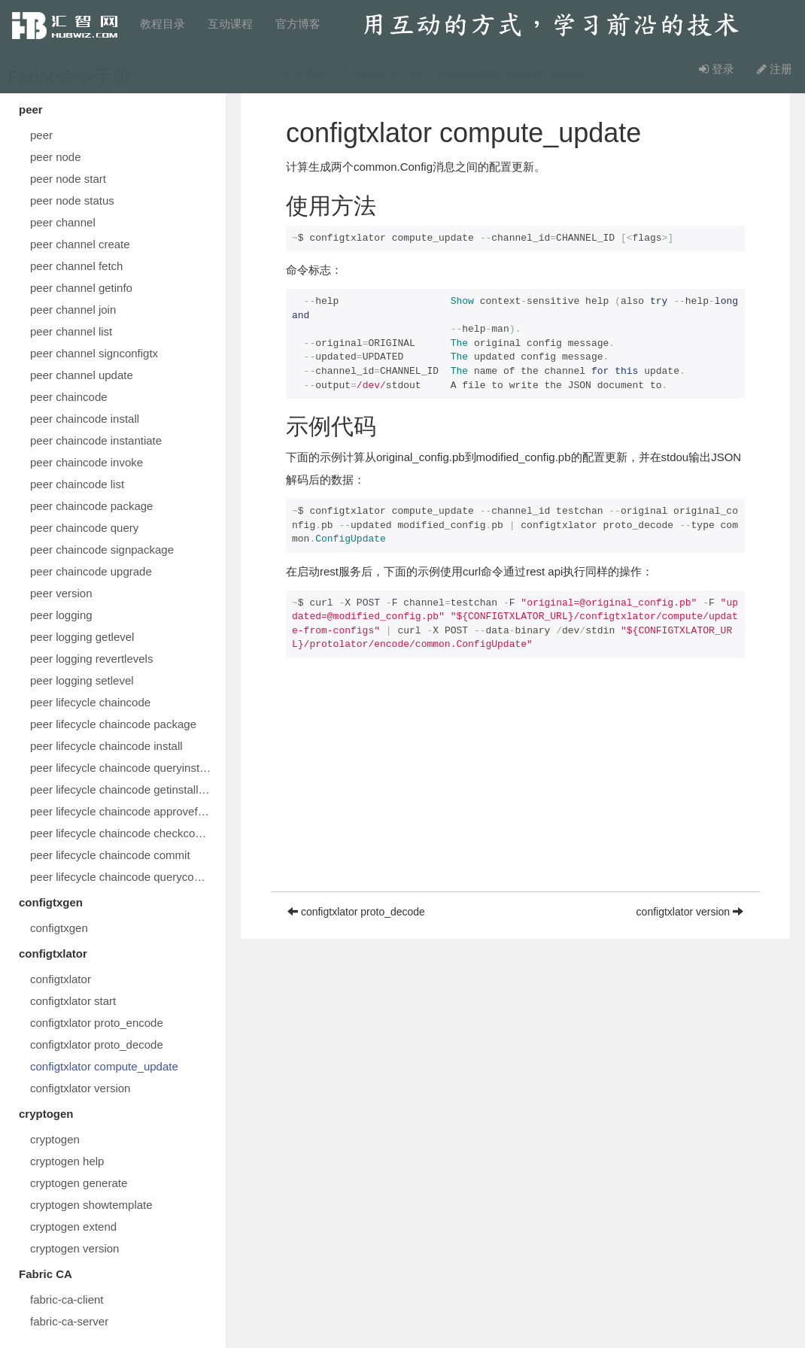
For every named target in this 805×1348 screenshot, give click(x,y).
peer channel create (80, 244)
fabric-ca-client (67, 1299)
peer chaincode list (77, 484)
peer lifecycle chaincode (90, 702)
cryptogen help (67, 1161)
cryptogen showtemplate (91, 1204)
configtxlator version (80, 1088)
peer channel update (81, 375)
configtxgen (59, 927)
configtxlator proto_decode (96, 1044)
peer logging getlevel (82, 636)
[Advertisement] (515, 786)
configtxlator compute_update (104, 1066)
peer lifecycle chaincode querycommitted (124, 876)
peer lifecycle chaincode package (113, 724)
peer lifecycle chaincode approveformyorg (124, 811)
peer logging (61, 615)
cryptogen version (74, 1248)
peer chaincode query (84, 527)
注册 (774, 68)
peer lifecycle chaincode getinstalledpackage (124, 789)
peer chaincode (69, 396)
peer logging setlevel (82, 680)
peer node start (68, 178)
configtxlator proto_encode (96, 1022)
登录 (716, 68)
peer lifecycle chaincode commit (110, 855)
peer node (55, 156)
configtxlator (60, 979)
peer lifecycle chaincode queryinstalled (124, 767)
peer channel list (71, 331)
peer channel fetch (76, 266)
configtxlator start (73, 1000)
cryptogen (55, 1139)
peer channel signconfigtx (94, 353)
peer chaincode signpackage (102, 549)
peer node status (72, 200)
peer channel (63, 222)
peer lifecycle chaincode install (106, 745)
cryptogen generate (78, 1182)
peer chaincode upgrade (91, 571)
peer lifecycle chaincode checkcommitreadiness (124, 833)
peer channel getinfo (81, 287)
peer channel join (73, 309)
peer (41, 135)
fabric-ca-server (69, 1321)
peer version (61, 593)
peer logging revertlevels (91, 658)
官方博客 (297, 23)
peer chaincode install (84, 418)
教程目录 (162, 23)
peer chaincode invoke (86, 462)
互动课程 (230, 23)
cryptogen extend (73, 1226)
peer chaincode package (91, 505)
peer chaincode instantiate (96, 440)
